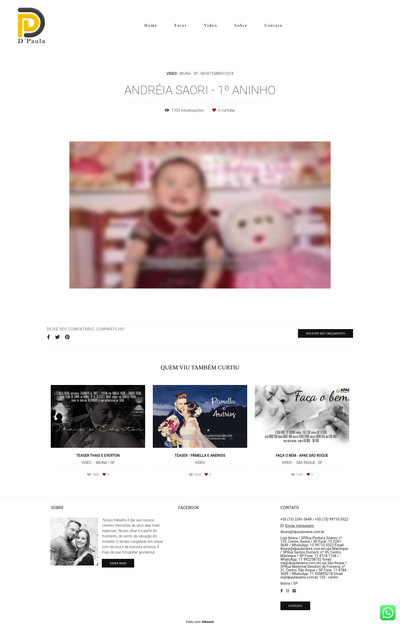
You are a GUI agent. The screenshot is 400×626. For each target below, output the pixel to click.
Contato (273, 25)
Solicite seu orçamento (325, 333)
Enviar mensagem (299, 525)
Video (210, 25)
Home (150, 25)
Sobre (240, 25)
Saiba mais (118, 563)
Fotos (180, 25)
